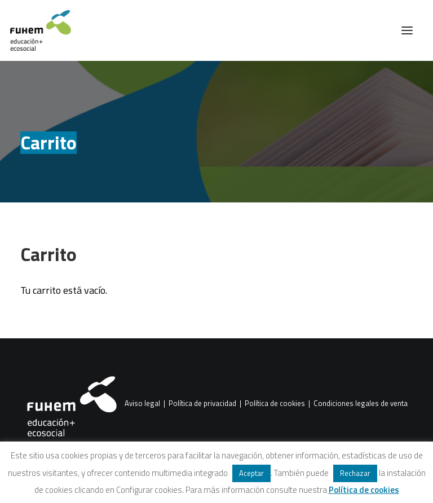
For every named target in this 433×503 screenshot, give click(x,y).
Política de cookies (275, 403)
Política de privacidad (202, 403)
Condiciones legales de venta (360, 403)
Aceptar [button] (251, 473)
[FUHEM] (35, 30)
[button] (407, 30)
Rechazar (355, 473)
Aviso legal (142, 403)
